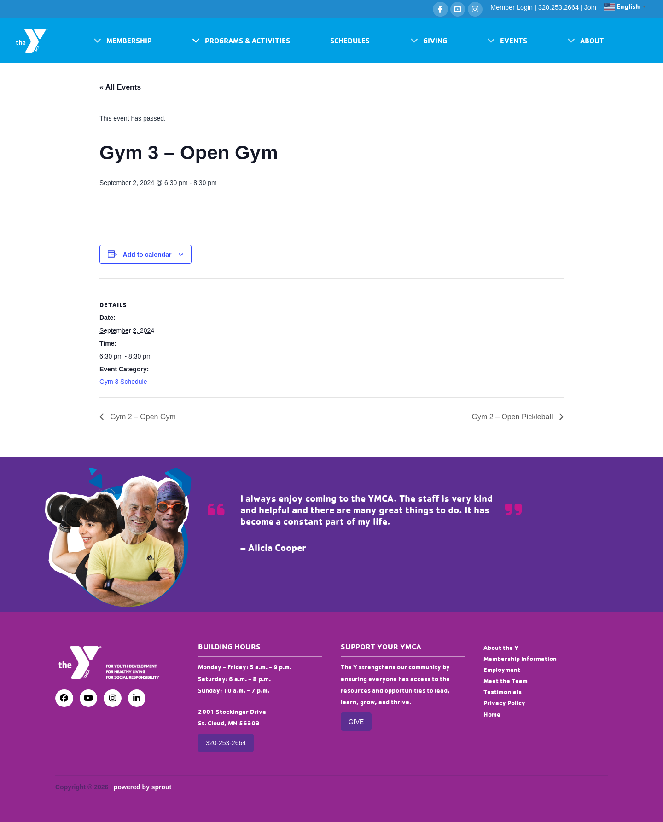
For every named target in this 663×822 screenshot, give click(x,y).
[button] (122, 40)
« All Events (120, 87)
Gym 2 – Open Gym (142, 417)
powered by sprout (142, 787)
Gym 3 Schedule (123, 381)
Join (590, 7)
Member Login (511, 7)
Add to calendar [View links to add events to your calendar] (147, 254)
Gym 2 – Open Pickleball (513, 417)
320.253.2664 (558, 7)
